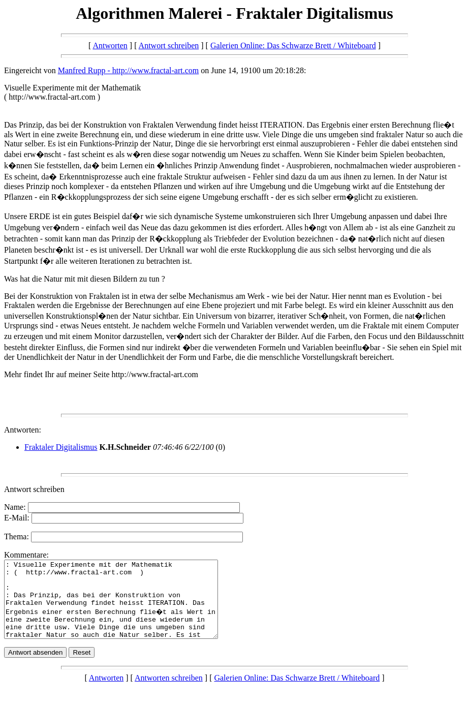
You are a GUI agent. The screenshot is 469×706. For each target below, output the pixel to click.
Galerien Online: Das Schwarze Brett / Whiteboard (293, 45)
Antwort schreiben (169, 45)
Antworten (109, 45)
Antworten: (22, 429)
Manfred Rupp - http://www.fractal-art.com (128, 70)
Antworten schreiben (169, 693)
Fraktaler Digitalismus (61, 447)
